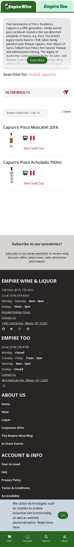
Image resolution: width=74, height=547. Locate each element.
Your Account (11, 464)
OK (63, 515)
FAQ (4, 472)
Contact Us (9, 318)
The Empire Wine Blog (17, 436)
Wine (5, 412)
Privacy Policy (11, 480)
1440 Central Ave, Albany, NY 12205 (24, 323)
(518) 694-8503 (19, 295)
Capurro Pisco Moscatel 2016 (30, 127)
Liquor (6, 420)
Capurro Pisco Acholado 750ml (32, 162)
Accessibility (11, 496)
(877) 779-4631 (24, 290)
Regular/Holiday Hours (16, 312)
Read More (37, 60)
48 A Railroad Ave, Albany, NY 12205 (25, 380)
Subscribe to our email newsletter (27, 253)
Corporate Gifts (13, 428)
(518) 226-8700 (19, 347)
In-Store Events (12, 443)
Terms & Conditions (16, 488)
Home (6, 404)
